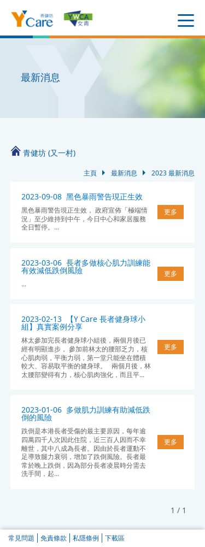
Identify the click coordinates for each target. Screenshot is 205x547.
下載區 (115, 538)
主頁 (90, 173)
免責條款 (53, 538)
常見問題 (21, 538)
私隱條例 (86, 538)
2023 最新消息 (173, 173)
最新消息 (124, 173)
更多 (170, 211)
